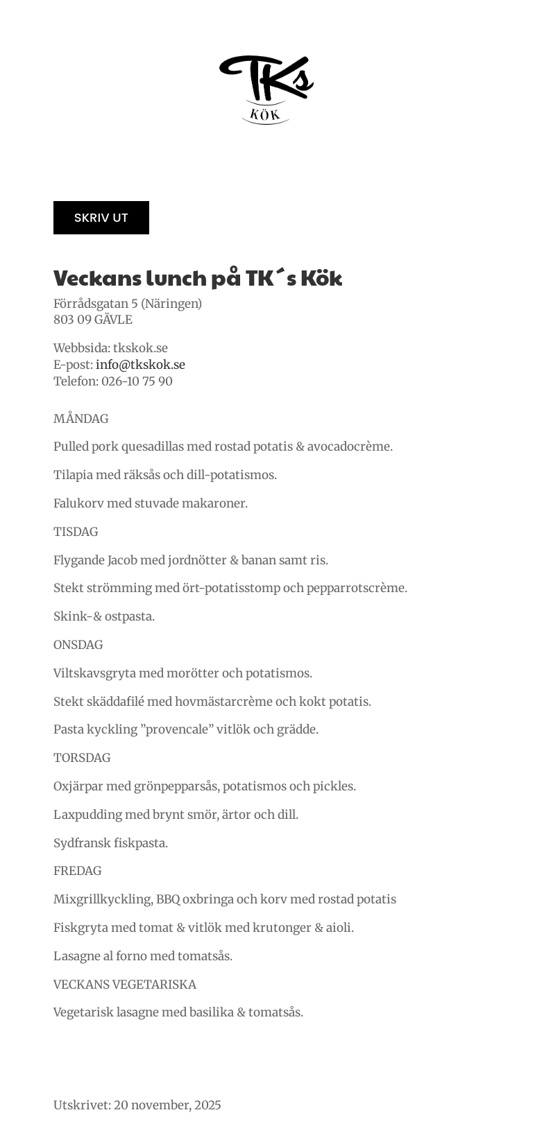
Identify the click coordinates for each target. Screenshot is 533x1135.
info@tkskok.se (140, 364)
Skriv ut (101, 217)
